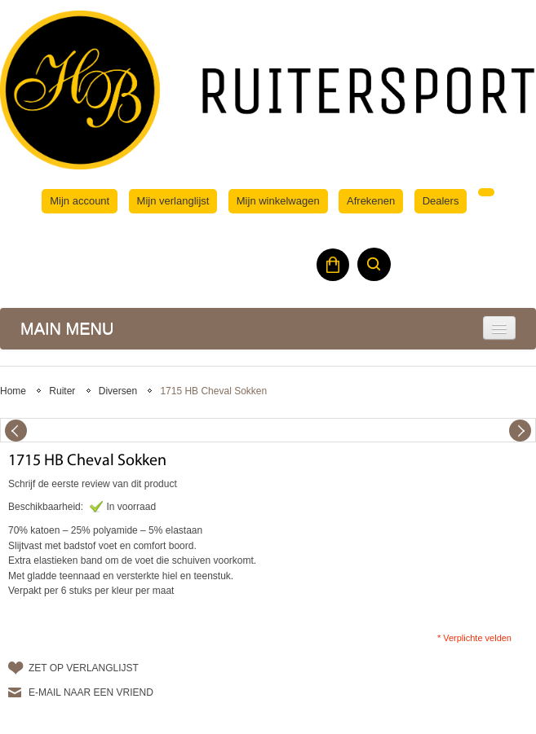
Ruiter (62, 391)
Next (520, 431)
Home (13, 391)
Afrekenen (371, 201)
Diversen (118, 391)
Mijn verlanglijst (173, 201)
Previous (16, 431)
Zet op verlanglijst (84, 668)
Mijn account (79, 201)
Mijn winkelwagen (278, 201)
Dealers (441, 201)
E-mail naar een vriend (91, 692)
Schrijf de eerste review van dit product (92, 484)
